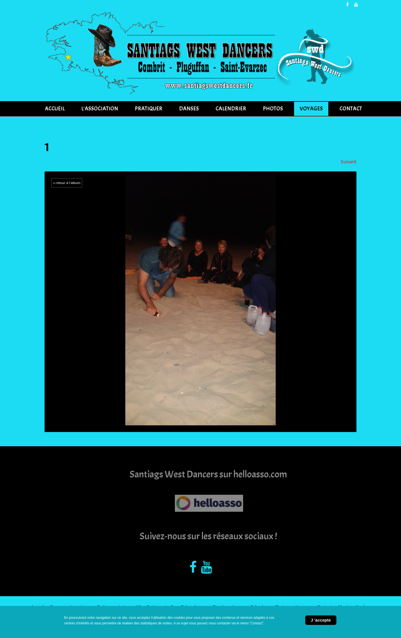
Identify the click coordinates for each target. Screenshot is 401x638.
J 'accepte (321, 620)
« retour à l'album (66, 183)
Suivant (348, 162)
